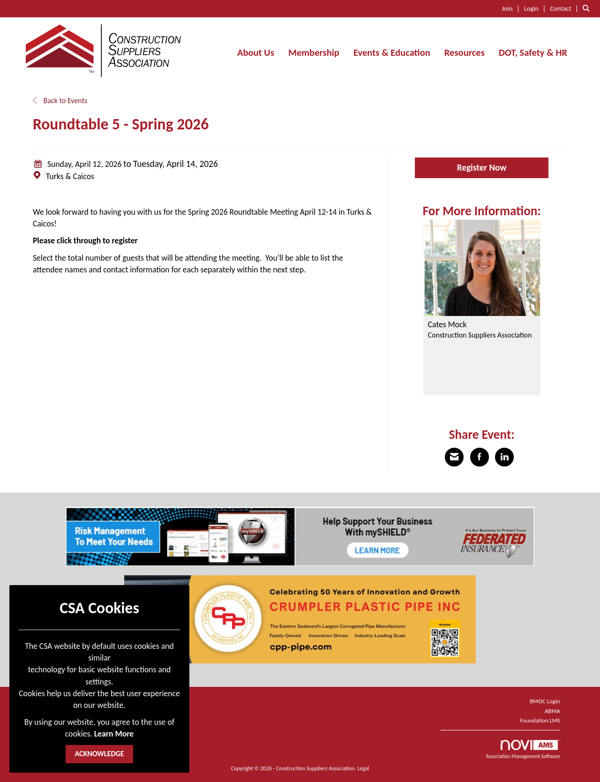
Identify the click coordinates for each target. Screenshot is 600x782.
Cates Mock (447, 325)
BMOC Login (545, 701)
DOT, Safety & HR (533, 52)
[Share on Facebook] (479, 457)
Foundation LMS (540, 720)
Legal (363, 768)
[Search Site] (588, 8)
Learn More (114, 734)
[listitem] (512, 8)
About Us (255, 52)
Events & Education (391, 52)
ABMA (552, 710)
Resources (464, 52)
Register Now (482, 167)
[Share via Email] (454, 457)
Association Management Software (523, 749)
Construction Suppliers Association (480, 335)
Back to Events (60, 100)
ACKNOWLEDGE (99, 753)
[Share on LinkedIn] (504, 457)
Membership (313, 52)
